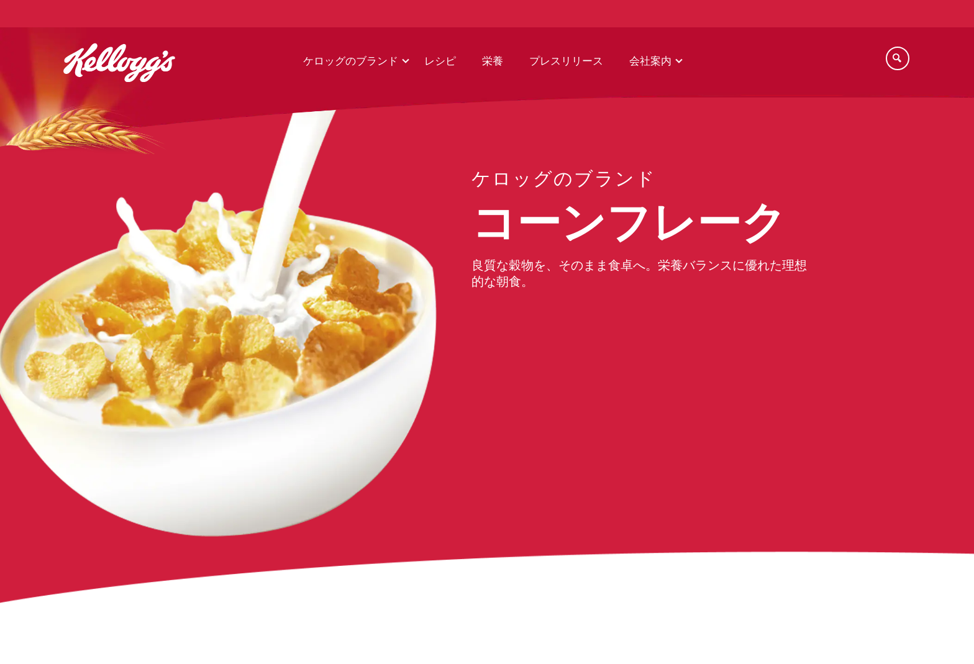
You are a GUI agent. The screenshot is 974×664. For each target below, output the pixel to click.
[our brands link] (563, 182)
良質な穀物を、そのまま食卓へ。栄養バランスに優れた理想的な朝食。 (639, 274)
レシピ (440, 61)
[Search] (897, 58)
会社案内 (650, 61)
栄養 (492, 61)
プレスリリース (566, 61)
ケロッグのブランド (350, 61)
